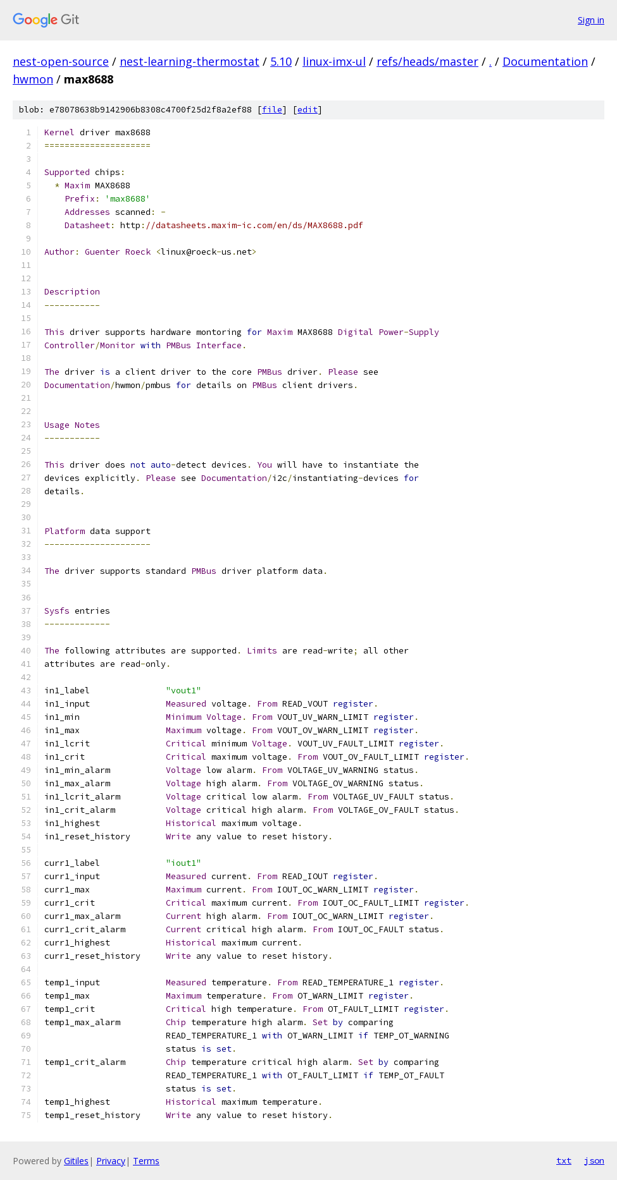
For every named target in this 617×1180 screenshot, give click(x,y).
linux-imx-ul (334, 61)
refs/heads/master (427, 61)
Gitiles (76, 1161)
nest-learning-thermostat (189, 61)
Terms (146, 1161)
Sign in (591, 20)
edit (307, 109)
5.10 (281, 61)
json (594, 1160)
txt (563, 1160)
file (272, 109)
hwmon (33, 79)
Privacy (110, 1161)
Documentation (545, 61)
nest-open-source (61, 61)
